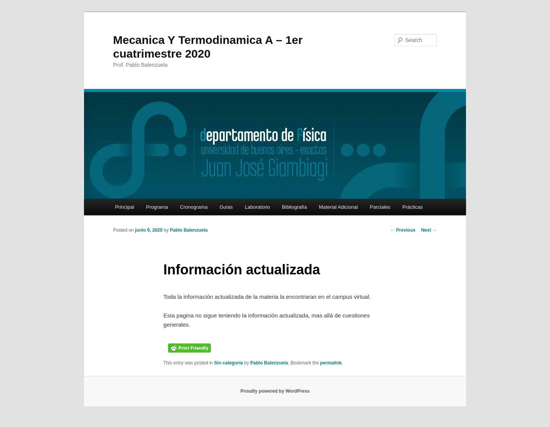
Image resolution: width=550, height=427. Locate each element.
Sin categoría (228, 363)
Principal (124, 207)
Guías (226, 207)
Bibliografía (294, 207)
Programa (157, 207)
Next (429, 230)
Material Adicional (338, 207)
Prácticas (412, 207)
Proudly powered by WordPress (274, 391)
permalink (331, 363)
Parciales (380, 207)
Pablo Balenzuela (189, 230)
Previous (403, 230)
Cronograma (193, 207)
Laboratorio (257, 207)
